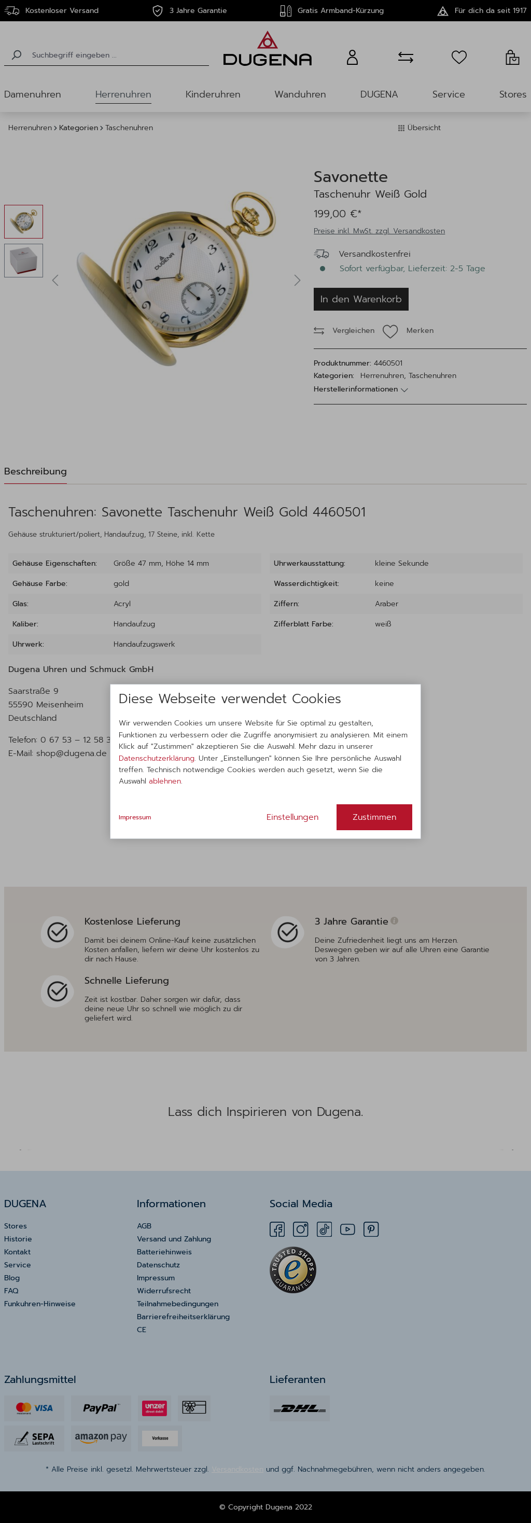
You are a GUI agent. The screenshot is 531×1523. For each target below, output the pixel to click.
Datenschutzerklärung (156, 758)
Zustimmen (374, 817)
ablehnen (165, 781)
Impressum (135, 817)
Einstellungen (292, 817)
